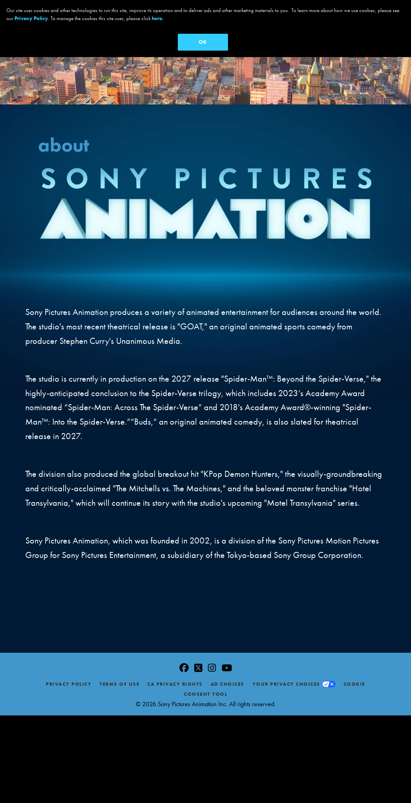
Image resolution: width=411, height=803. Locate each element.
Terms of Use (119, 681)
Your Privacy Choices (286, 681)
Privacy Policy (69, 681)
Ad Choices (227, 681)
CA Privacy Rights (175, 681)
